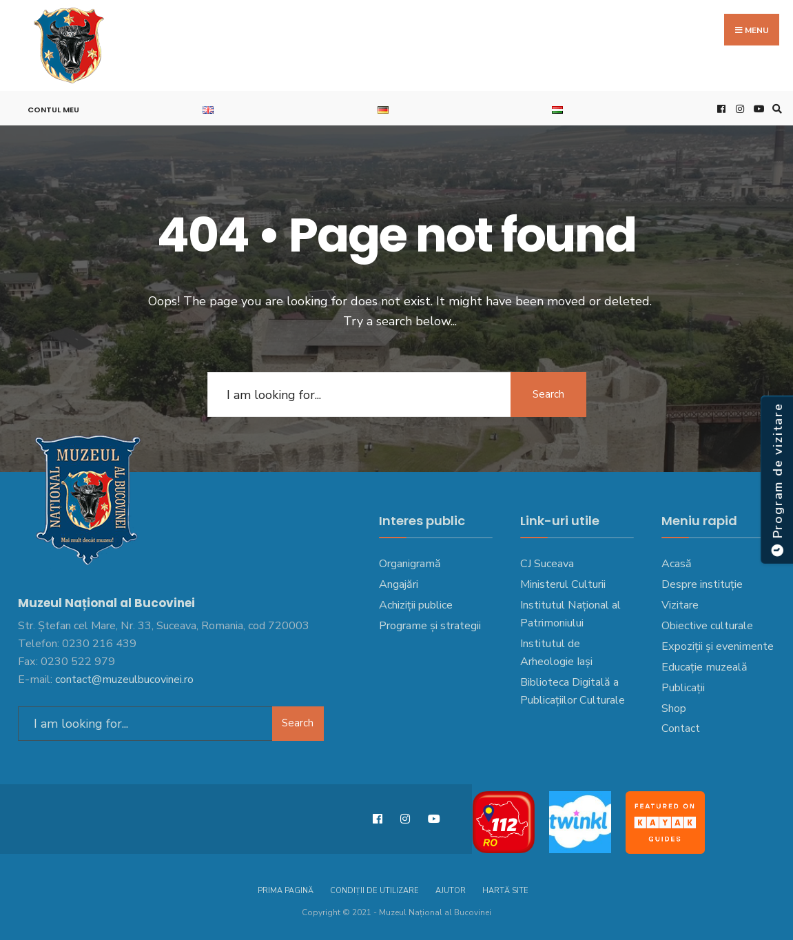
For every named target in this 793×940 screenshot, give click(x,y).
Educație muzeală (704, 667)
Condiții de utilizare (374, 891)
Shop (673, 708)
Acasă (676, 563)
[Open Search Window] (775, 108)
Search (548, 394)
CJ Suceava (547, 563)
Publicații (683, 687)
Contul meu (53, 109)
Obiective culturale (707, 625)
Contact (680, 728)
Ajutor (450, 891)
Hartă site (505, 891)
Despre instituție (702, 584)
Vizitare (680, 605)
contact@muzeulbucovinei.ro (124, 679)
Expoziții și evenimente (717, 646)
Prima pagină (285, 891)
